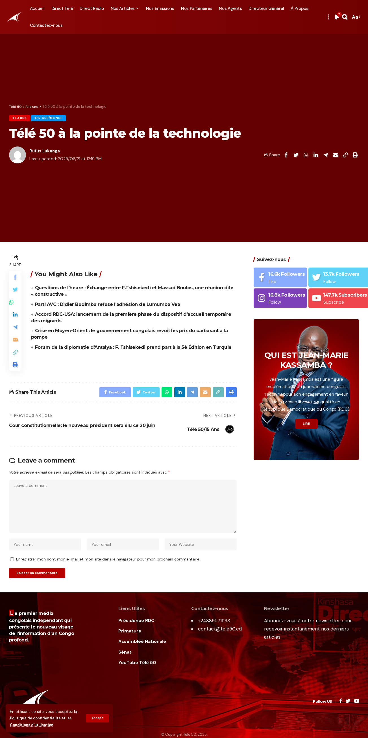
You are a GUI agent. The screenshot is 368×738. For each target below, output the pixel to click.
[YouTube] (356, 718)
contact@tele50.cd (220, 645)
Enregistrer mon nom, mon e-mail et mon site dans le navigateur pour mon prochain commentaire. (108, 574)
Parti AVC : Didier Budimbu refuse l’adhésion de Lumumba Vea (107, 305)
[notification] (336, 16)
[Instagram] (280, 295)
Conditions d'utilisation (33, 724)
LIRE (306, 421)
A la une (22, 119)
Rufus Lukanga (44, 152)
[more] (329, 17)
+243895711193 (214, 637)
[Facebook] (280, 274)
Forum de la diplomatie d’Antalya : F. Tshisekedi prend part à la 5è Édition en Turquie (133, 348)
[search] (345, 17)
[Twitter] (348, 718)
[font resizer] (355, 17)
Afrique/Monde (55, 119)
